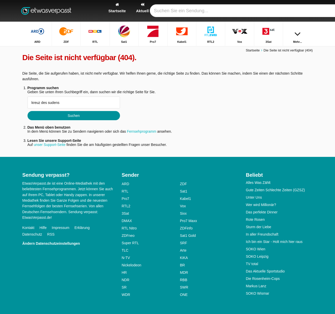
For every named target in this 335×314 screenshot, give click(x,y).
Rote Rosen (255, 219)
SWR (184, 287)
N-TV (126, 258)
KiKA (184, 258)
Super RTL (130, 243)
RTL (125, 191)
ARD (125, 184)
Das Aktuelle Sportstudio (265, 271)
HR (124, 272)
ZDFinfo (186, 228)
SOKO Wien (255, 249)
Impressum (60, 228)
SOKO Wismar (257, 293)
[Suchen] (307, 11)
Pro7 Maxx (188, 221)
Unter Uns (254, 197)
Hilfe (43, 228)
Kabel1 (185, 199)
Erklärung (82, 228)
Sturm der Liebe (258, 227)
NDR (125, 280)
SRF (183, 243)
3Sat (125, 213)
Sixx (183, 213)
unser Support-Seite (49, 145)
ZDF (183, 184)
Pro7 (125, 199)
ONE (183, 295)
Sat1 (183, 191)
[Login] (290, 11)
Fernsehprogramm (141, 131)
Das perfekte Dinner (262, 212)
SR (124, 287)
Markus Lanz (256, 286)
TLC (125, 250)
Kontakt (28, 228)
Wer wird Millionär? (261, 205)
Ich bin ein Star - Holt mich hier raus (274, 242)
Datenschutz (32, 234)
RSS (51, 234)
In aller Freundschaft (262, 234)
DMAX (127, 221)
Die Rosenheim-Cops (263, 279)
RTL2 (126, 206)
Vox (183, 206)
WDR (126, 295)
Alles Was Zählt (258, 183)
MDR (184, 272)
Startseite (253, 50)
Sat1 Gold (188, 236)
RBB (183, 280)
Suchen (73, 116)
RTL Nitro (129, 228)
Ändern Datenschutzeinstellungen (51, 243)
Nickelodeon (131, 265)
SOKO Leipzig (257, 256)
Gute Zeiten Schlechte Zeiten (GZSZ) (275, 190)
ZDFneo (128, 236)
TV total (252, 264)
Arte (183, 250)
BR (182, 265)
